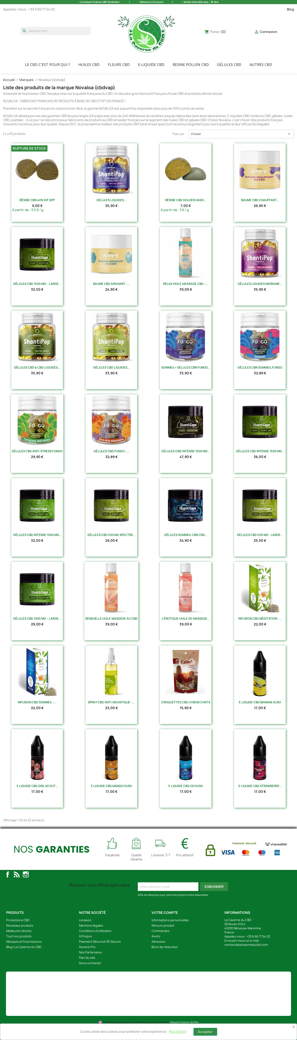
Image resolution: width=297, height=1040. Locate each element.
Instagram (26, 874)
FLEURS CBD (119, 64)
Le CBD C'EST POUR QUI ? (47, 64)
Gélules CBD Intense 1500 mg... (260, 451)
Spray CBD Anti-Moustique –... (111, 702)
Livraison (85, 920)
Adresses (158, 942)
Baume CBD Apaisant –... (111, 284)
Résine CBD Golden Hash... (185, 200)
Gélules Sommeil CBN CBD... (185, 535)
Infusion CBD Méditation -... (260, 618)
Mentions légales (91, 925)
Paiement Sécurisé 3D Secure (100, 942)
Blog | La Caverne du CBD (23, 947)
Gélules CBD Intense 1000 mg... (37, 535)
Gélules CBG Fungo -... (111, 451)
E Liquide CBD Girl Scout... (37, 786)
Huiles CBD (89, 64)
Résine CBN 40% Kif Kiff (37, 200)
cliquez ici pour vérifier (184, 1022)
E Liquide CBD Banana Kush (260, 702)
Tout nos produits (19, 936)
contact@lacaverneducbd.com (246, 945)
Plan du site (87, 958)
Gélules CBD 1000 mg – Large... (37, 618)
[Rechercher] (55, 31)
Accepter (205, 1031)
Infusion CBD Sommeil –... (37, 702)
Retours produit (163, 925)
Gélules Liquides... (111, 200)
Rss (17, 874)
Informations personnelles (170, 920)
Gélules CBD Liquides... (111, 367)
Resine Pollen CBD (191, 64)
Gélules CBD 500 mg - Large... (260, 535)
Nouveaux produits (19, 925)
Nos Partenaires (90, 952)
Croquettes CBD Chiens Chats (185, 702)
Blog (290, 9)
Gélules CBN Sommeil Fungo (260, 367)
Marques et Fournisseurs (24, 942)
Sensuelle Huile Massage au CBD (111, 618)
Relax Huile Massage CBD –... (185, 284)
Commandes (161, 931)
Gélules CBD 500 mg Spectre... (111, 535)
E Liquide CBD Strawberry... (260, 786)
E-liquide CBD (151, 64)
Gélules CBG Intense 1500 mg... (185, 451)
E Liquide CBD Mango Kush (111, 786)
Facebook (8, 874)
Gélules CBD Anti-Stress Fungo (37, 451)
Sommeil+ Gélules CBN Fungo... (185, 367)
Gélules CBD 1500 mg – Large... (37, 284)
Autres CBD (261, 64)
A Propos (85, 936)
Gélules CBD (229, 64)
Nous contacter (90, 963)
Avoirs (156, 936)
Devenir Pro (87, 947)
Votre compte (165, 912)
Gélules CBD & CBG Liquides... (37, 367)
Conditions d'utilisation (95, 931)
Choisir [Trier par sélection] (241, 134)
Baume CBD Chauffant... (260, 200)
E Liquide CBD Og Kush (186, 786)
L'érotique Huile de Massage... (186, 618)
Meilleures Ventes (19, 931)
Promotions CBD (17, 920)
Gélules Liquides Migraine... (260, 284)
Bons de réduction (165, 947)
